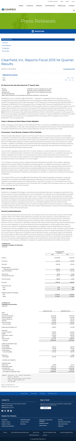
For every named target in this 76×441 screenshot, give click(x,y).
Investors (38, 31)
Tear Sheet (34, 393)
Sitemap (45, 435)
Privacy (5, 432)
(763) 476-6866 (8, 405)
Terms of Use (36, 432)
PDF (72, 77)
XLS (70, 80)
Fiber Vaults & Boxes (63, 424)
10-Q (4, 78)
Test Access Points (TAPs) (64, 421)
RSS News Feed (52, 393)
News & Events (7, 39)
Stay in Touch (44, 400)
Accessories (4, 419)
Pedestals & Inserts (43, 423)
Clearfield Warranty (34, 435)
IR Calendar (5, 48)
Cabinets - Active (6, 421)
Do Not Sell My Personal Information (20, 432)
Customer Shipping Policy (66, 432)
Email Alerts (5, 51)
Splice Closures (43, 425)
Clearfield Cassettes (25, 419)
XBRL (4, 80)
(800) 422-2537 (10, 407)
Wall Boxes (60, 426)
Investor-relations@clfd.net (16, 379)
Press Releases (6, 45)
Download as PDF (69, 69)
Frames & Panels (24, 421)
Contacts (42, 393)
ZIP (72, 80)
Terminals (60, 419)
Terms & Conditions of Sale (49, 432)
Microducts (23, 424)
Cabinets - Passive (6, 424)
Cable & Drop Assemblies (8, 426)
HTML (68, 77)
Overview (5, 42)
